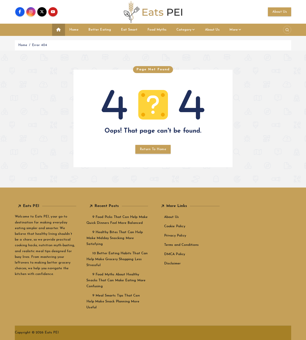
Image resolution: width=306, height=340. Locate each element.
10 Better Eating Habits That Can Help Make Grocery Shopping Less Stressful (117, 259)
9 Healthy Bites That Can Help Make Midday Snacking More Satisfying (114, 238)
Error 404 (39, 45)
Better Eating (99, 29)
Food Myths (156, 29)
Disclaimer (172, 263)
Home (74, 29)
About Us (279, 12)
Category (183, 29)
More (233, 29)
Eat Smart (129, 29)
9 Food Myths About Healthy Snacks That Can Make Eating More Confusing (115, 280)
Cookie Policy (174, 226)
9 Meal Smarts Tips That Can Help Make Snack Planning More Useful (113, 301)
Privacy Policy (175, 235)
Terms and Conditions (181, 245)
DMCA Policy (174, 254)
